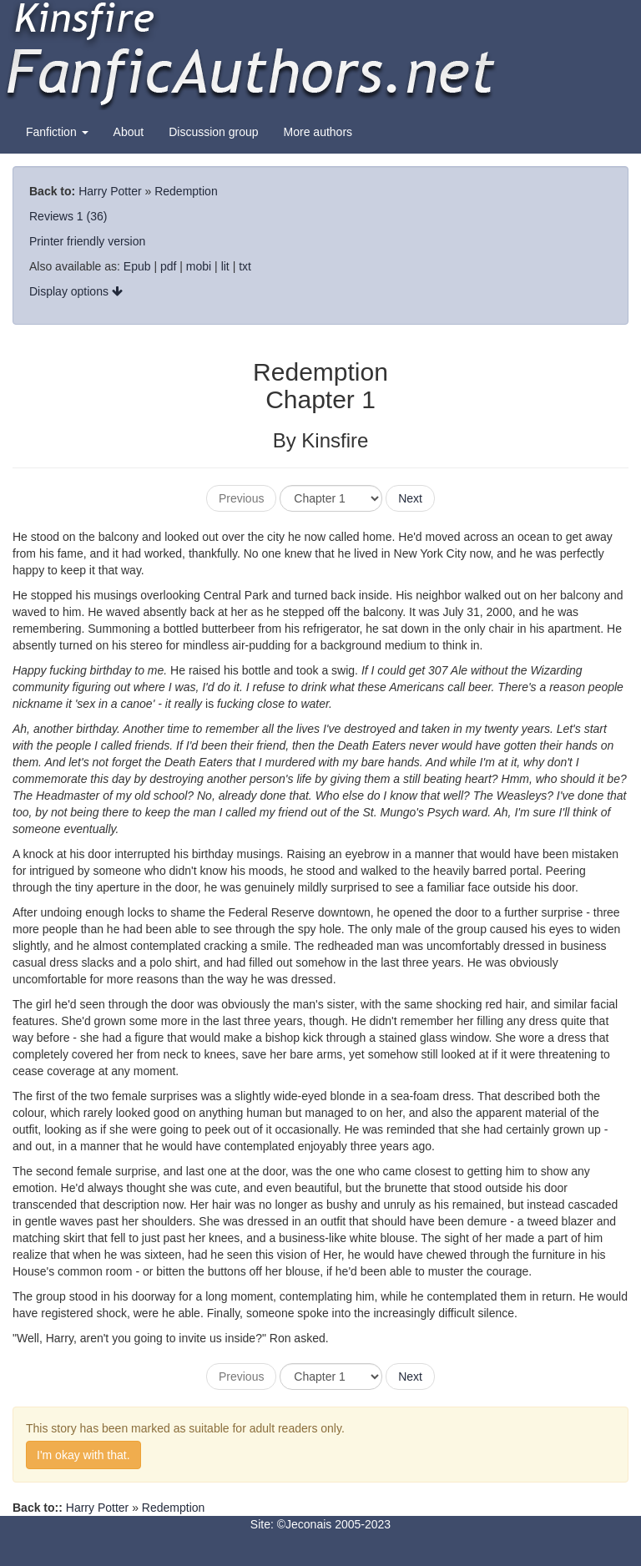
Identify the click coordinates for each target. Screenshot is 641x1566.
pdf (168, 266)
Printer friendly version (87, 241)
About (129, 132)
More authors (318, 132)
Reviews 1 (56, 216)
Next (410, 498)
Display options (76, 291)
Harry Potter (109, 191)
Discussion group (213, 132)
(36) (96, 216)
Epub (137, 266)
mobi (198, 266)
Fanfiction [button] (57, 132)
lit (225, 266)
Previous (241, 498)
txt (245, 266)
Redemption (186, 191)
